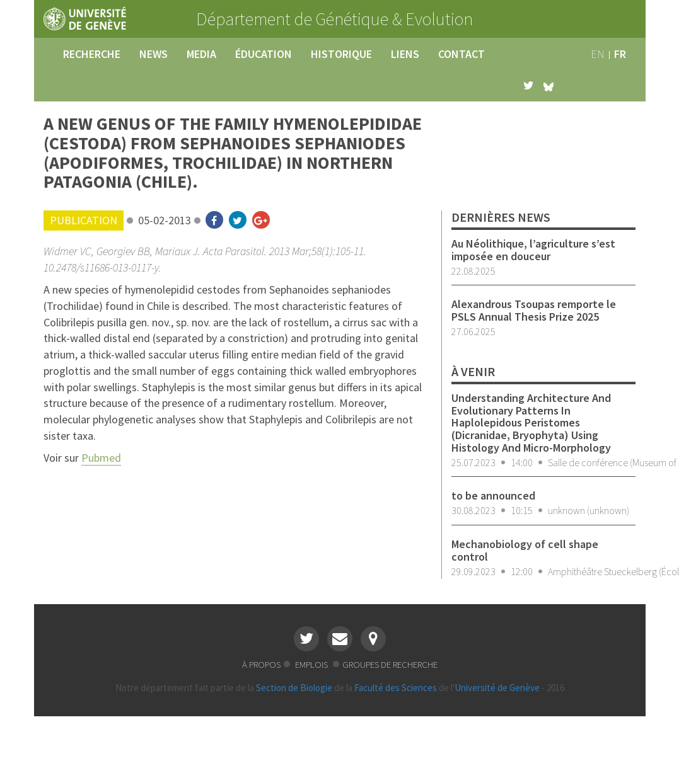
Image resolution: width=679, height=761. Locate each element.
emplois (312, 664)
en (598, 54)
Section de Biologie (294, 688)
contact (461, 54)
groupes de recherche (390, 664)
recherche (91, 54)
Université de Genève (497, 688)
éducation (263, 54)
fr (620, 54)
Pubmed (101, 457)
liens (405, 54)
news (153, 54)
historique (341, 54)
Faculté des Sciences (395, 688)
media (201, 54)
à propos (261, 664)
